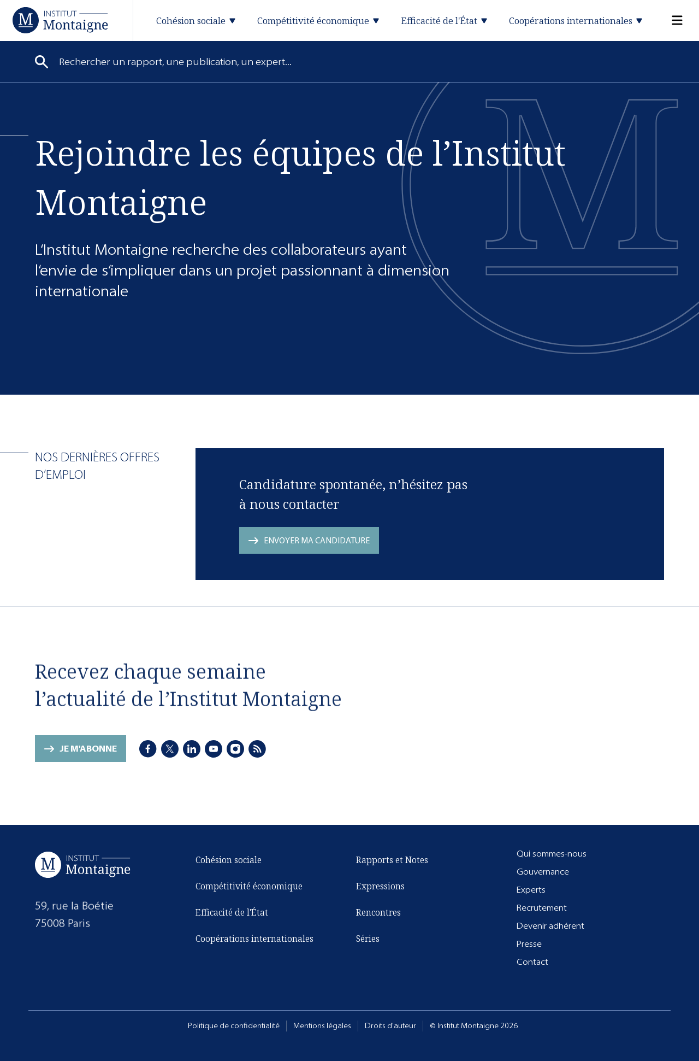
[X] (170, 749)
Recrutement (542, 907)
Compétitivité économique (249, 889)
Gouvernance (543, 871)
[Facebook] (148, 749)
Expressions (380, 887)
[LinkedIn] (191, 749)
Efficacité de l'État (232, 915)
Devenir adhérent (550, 926)
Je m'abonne (88, 751)
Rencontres (378, 913)
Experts (531, 889)
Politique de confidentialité (234, 1025)
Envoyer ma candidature (317, 540)
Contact (532, 962)
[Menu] (671, 20)
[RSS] (257, 749)
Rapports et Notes (392, 860)
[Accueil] (60, 20)
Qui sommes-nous (552, 853)
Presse (529, 944)
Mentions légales (322, 1025)
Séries (368, 939)
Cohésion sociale (229, 863)
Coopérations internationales (254, 941)
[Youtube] (213, 749)
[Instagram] (235, 749)
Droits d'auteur (390, 1025)
